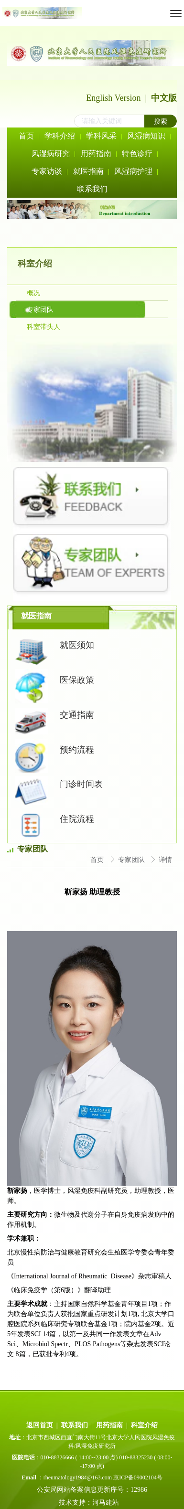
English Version (113, 98)
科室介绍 (144, 1425)
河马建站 (106, 1502)
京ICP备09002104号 (137, 1477)
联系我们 (74, 1425)
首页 (98, 859)
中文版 (164, 98)
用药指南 (109, 1425)
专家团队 (132, 859)
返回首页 (39, 1425)
